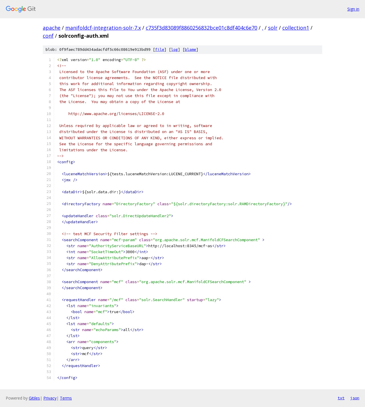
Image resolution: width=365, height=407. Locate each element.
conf (48, 35)
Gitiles (34, 398)
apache (51, 27)
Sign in (353, 9)
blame (190, 49)
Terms (66, 398)
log (174, 49)
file (159, 49)
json (354, 397)
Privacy (49, 398)
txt (341, 397)
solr (272, 27)
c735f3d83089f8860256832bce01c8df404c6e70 (201, 27)
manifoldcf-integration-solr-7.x (103, 27)
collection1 (295, 27)
